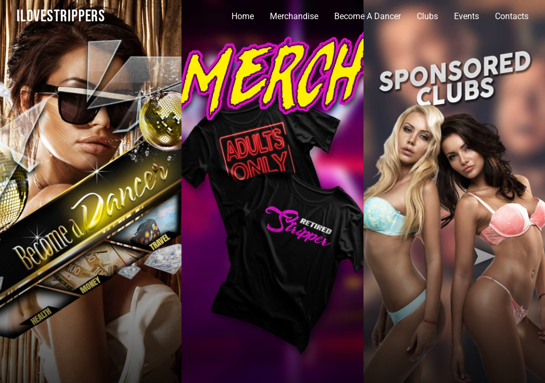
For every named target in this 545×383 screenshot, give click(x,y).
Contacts (512, 16)
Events (466, 16)
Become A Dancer (367, 16)
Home (243, 16)
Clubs (427, 16)
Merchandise (294, 16)
